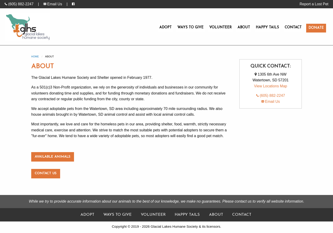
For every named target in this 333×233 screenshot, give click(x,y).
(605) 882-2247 (19, 4)
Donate (316, 28)
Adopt (165, 27)
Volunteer (220, 27)
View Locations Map (270, 86)
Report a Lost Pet (313, 4)
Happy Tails (267, 27)
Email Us (52, 4)
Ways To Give (190, 27)
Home (35, 56)
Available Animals (52, 157)
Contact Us (45, 173)
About (243, 27)
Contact (293, 27)
